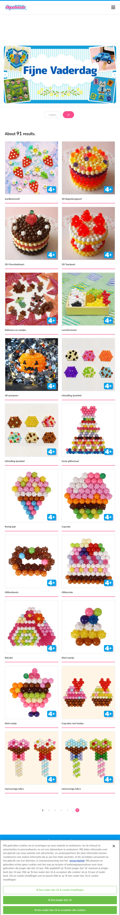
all (68, 115)
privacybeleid (77, 863)
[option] (60, 75)
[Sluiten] (114, 849)
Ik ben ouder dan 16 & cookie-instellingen (60, 892)
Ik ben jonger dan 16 (60, 903)
